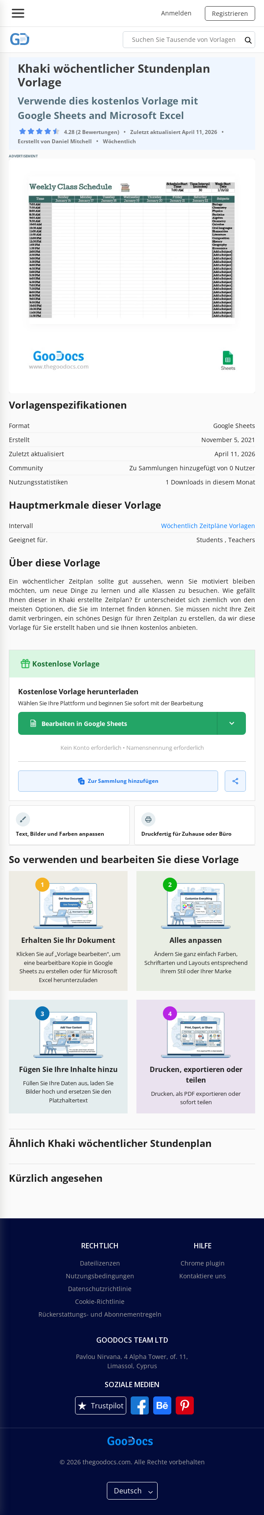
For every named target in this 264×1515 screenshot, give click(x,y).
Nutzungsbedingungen (100, 1276)
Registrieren (230, 13)
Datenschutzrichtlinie (100, 1288)
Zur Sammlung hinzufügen (118, 781)
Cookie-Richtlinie (99, 1301)
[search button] (248, 39)
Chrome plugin (203, 1263)
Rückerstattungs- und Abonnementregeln (100, 1314)
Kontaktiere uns (202, 1276)
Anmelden (176, 13)
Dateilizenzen (100, 1263)
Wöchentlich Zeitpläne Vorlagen (208, 525)
